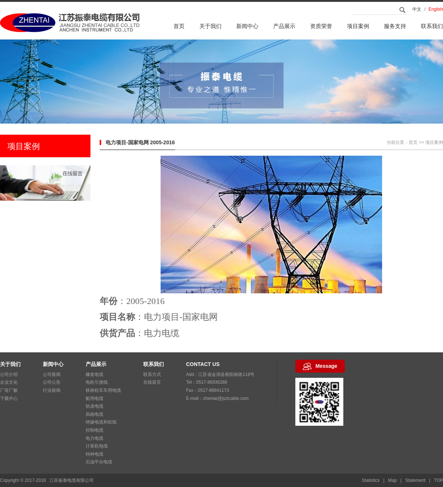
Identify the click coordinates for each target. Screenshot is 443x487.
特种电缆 (94, 454)
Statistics (371, 480)
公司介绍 (9, 374)
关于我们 (210, 26)
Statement (415, 480)
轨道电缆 (94, 406)
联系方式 (152, 374)
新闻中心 (247, 26)
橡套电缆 (94, 374)
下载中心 (9, 398)
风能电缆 (94, 414)
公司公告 (52, 382)
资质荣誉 (321, 26)
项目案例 (358, 26)
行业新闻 (52, 390)
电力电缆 (94, 438)
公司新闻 (52, 374)
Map (392, 480)
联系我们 (432, 26)
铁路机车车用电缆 (103, 390)
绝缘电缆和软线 (101, 422)
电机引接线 (97, 382)
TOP (438, 480)
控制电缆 (94, 430)
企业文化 (9, 382)
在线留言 (152, 382)
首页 (179, 26)
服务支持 (395, 26)
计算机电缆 (97, 446)
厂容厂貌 (9, 390)
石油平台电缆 (99, 461)
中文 (416, 9)
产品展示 (284, 26)
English (436, 9)
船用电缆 (94, 398)
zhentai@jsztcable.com (226, 398)
